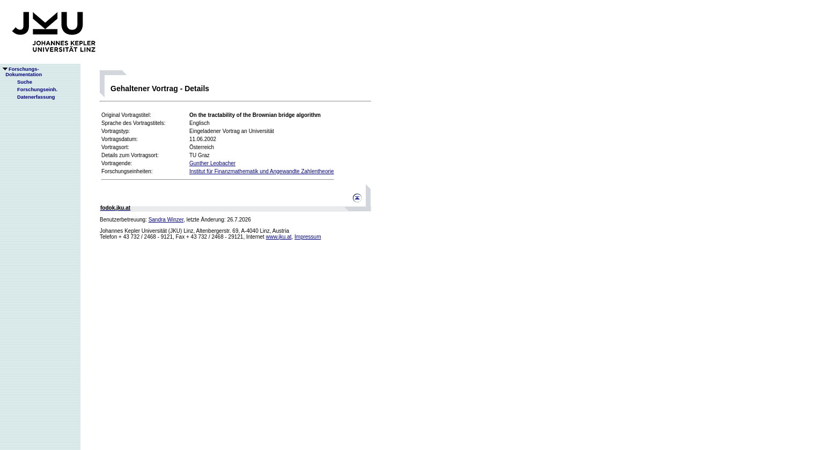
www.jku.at (279, 237)
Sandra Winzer (166, 220)
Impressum (307, 237)
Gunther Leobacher (212, 163)
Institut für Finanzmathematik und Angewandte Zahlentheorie (261, 171)
